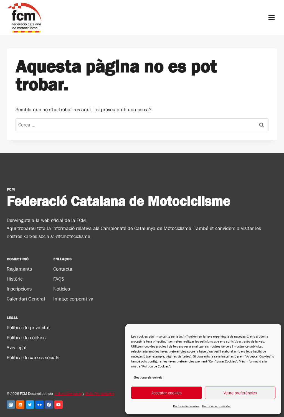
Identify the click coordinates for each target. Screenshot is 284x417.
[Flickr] (39, 404)
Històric (14, 279)
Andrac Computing (68, 394)
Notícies (61, 289)
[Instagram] (11, 404)
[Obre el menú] (271, 17)
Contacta (62, 269)
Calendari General (26, 299)
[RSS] (20, 404)
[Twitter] (30, 404)
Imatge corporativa (73, 299)
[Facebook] (49, 404)
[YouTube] (58, 404)
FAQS (58, 279)
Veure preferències (240, 392)
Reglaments (19, 269)
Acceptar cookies (166, 392)
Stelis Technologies (99, 394)
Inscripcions (19, 289)
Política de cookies (186, 406)
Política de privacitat (216, 406)
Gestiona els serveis (148, 377)
